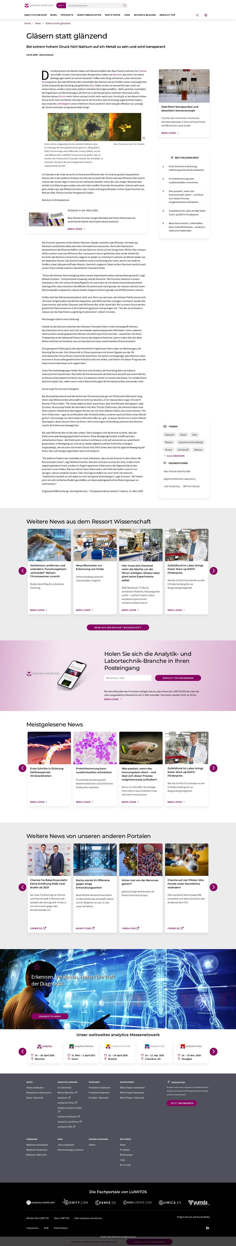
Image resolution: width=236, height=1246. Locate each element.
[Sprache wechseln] (206, 15)
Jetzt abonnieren (182, 1103)
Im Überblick (64, 1087)
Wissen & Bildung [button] (145, 14)
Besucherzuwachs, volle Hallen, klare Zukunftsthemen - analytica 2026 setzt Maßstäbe (187, 227)
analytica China (67, 1102)
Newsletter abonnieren (178, 677)
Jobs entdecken (66, 1144)
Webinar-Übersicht (36, 1154)
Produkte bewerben (99, 1092)
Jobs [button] (127, 14)
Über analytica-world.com (88, 1218)
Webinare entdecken (37, 1144)
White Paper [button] (112, 14)
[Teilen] (197, 15)
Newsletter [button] (167, 14)
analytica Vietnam (69, 1116)
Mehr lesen (113, 699)
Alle (60, 5)
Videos (92, 1144)
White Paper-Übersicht (132, 1097)
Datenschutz (61, 1227)
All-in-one (125, 1164)
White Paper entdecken (132, 1087)
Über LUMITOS (61, 1218)
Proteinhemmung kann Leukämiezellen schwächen (183, 180)
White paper (126, 1154)
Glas (92, 85)
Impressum (32, 1227)
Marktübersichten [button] (89, 14)
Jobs (122, 1159)
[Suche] (125, 5)
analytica (64, 1097)
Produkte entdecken (99, 1087)
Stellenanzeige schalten (71, 1149)
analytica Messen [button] (35, 14)
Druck (45, 81)
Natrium (117, 74)
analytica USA (66, 1126)
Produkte (125, 1149)
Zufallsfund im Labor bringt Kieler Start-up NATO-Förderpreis (187, 212)
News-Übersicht (34, 1097)
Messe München (68, 1092)
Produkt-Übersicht (99, 1097)
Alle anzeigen (173, 455)
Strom (62, 96)
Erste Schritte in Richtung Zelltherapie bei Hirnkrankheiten (186, 168)
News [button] (53, 14)
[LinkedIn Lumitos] (207, 1227)
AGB (46, 1227)
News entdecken (35, 1087)
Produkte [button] (67, 14)
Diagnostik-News (50, 1016)
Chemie (142, 70)
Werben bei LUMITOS (37, 1218)
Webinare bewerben (37, 1149)
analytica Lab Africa (70, 1121)
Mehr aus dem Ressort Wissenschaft (117, 627)
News (123, 1144)
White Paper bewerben (132, 1092)
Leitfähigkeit (63, 103)
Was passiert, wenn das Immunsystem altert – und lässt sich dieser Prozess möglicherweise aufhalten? (186, 197)
